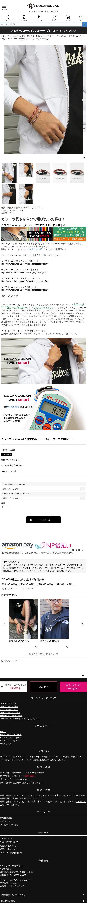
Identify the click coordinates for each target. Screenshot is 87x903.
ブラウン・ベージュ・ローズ (14, 484)
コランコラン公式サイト (10, 36)
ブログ (81, 18)
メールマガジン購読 (9, 825)
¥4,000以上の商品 (65, 584)
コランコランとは (8, 703)
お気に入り (54, 18)
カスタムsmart (27, 588)
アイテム (24, 18)
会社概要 (43, 860)
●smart (3, 731)
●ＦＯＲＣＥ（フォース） (11, 737)
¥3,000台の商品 (46, 584)
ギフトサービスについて (11, 853)
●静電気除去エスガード (10, 734)
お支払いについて (8, 845)
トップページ (8, 18)
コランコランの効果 (9, 706)
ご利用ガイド (6, 838)
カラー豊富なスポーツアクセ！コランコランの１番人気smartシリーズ (58, 36)
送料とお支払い (41, 759)
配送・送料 (43, 767)
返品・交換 (43, 790)
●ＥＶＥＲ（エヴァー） (10, 741)
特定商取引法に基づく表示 (13, 895)
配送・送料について (9, 842)
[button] (4, 624)
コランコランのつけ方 (10, 712)
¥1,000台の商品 (9, 584)
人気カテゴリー (43, 726)
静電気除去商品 (9, 588)
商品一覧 (25, 36)
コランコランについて (43, 698)
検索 (84, 24)
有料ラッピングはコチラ (11, 715)
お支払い (43, 751)
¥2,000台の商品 (28, 584)
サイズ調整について (9, 709)
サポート (43, 832)
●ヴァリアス (5, 744)
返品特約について (9, 661)
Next (82, 100)
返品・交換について (9, 849)
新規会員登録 (6, 818)
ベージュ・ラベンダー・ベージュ (15, 494)
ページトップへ (83, 675)
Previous (5, 100)
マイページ (38, 18)
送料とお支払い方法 (17, 782)
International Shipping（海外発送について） (20, 719)
